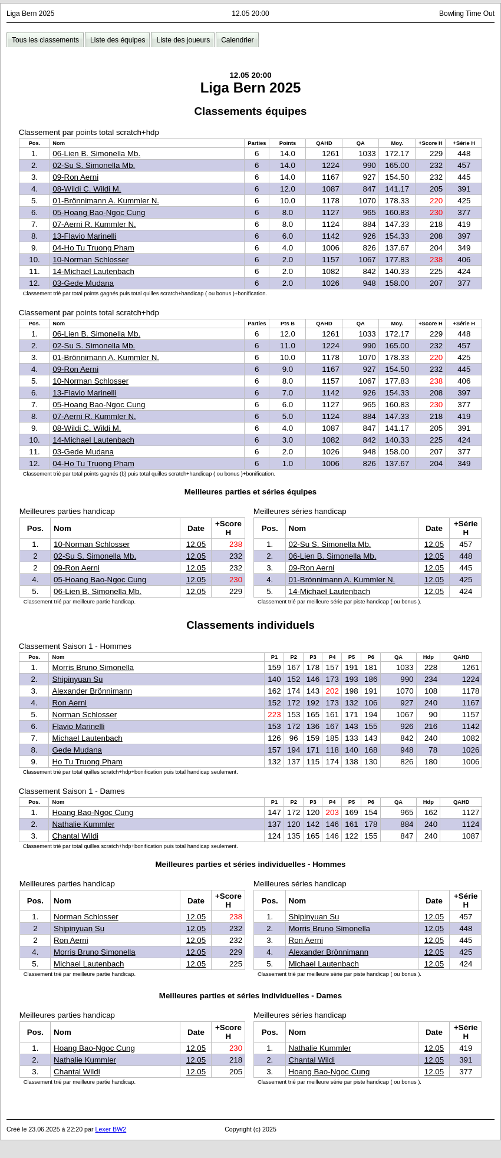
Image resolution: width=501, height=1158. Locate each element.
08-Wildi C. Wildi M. (86, 188)
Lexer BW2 (110, 1129)
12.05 (196, 544)
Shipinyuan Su (77, 679)
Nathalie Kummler (83, 824)
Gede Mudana (76, 749)
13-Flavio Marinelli (84, 236)
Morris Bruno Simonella (93, 667)
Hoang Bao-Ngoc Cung (92, 812)
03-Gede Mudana (83, 283)
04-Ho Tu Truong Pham (93, 247)
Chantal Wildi (75, 836)
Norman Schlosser (84, 714)
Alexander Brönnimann (92, 691)
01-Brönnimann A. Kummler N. (105, 200)
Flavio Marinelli (78, 726)
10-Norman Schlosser (90, 259)
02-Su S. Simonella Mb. (93, 165)
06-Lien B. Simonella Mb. (96, 153)
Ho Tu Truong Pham (87, 761)
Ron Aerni (69, 702)
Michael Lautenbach (87, 738)
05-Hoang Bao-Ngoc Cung (98, 212)
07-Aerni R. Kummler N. (94, 224)
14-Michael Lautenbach (93, 271)
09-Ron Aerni (75, 177)
